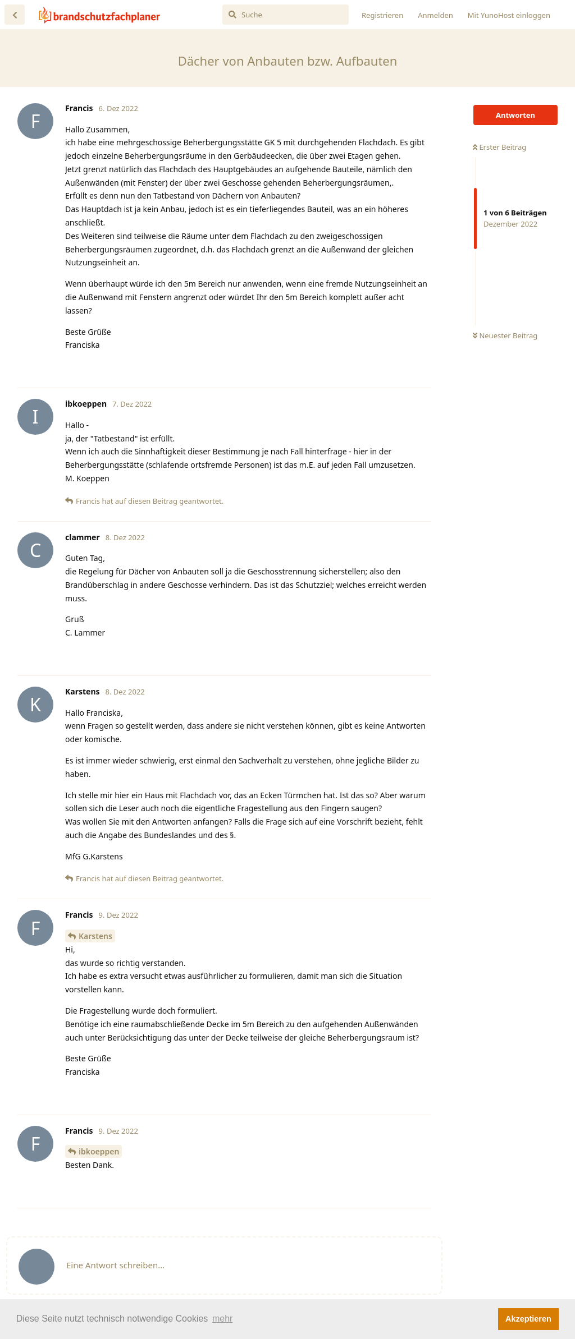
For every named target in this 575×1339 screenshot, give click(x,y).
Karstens (95, 936)
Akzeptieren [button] (528, 1318)
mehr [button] (222, 1318)
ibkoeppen (99, 1151)
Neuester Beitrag (505, 335)
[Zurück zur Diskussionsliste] (14, 14)
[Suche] (285, 14)
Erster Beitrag (499, 147)
